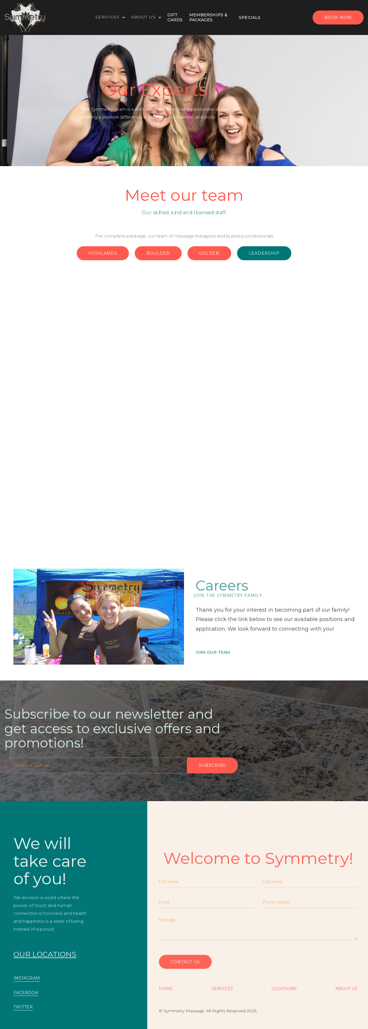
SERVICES (222, 992)
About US (346, 992)
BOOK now (338, 17)
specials (249, 17)
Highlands (102, 253)
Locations (284, 992)
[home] (24, 17)
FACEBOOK (25, 996)
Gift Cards (175, 17)
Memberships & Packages (208, 17)
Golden (209, 253)
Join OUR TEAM (213, 664)
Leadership (264, 253)
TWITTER (23, 1010)
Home (166, 992)
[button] (113, 17)
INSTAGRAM (26, 981)
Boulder (158, 253)
